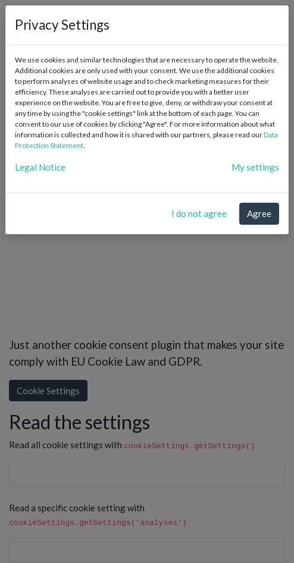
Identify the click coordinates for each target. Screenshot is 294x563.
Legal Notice (40, 167)
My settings (255, 167)
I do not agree (199, 213)
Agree (259, 213)
